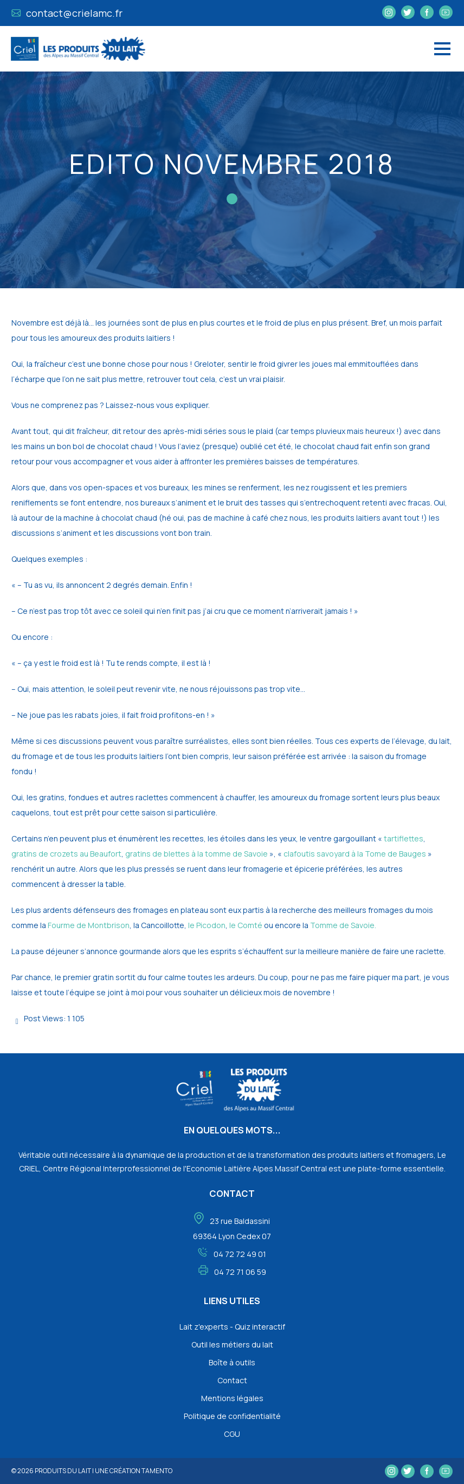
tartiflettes (403, 838)
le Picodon (205, 925)
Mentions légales (232, 1398)
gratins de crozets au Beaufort (66, 853)
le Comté (246, 925)
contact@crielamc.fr (67, 13)
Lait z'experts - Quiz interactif (232, 1326)
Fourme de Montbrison (89, 925)
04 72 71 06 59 (240, 1272)
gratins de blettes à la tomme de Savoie (196, 853)
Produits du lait (63, 1470)
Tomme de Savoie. (342, 925)
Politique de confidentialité (232, 1416)
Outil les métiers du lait (232, 1344)
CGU (232, 1434)
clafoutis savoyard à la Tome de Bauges (354, 853)
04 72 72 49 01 (240, 1254)
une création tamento (133, 1470)
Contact (232, 1380)
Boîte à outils (232, 1362)
